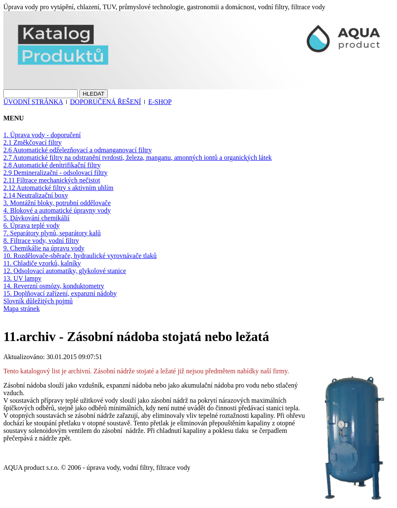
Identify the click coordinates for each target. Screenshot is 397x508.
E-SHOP (159, 101)
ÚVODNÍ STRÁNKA (33, 101)
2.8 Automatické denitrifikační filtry (52, 165)
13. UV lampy (22, 278)
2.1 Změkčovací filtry (32, 142)
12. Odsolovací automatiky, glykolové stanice (64, 270)
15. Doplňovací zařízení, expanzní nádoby (60, 293)
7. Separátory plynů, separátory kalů (52, 233)
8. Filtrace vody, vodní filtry (41, 240)
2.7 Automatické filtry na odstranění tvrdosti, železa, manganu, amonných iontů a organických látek (137, 157)
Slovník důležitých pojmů (38, 301)
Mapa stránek (21, 308)
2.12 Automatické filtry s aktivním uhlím (58, 187)
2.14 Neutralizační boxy (35, 195)
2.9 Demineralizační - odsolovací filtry (55, 172)
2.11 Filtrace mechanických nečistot (51, 180)
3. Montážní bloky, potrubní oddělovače (57, 202)
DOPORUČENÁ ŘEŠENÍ (105, 101)
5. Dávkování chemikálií (36, 217)
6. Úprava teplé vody (31, 225)
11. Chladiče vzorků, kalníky (42, 263)
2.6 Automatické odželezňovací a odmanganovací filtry (77, 150)
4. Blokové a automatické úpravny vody (57, 210)
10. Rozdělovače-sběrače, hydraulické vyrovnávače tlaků (80, 255)
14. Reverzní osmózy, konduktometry (53, 285)
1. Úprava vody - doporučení (42, 134)
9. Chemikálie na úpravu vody (43, 248)
